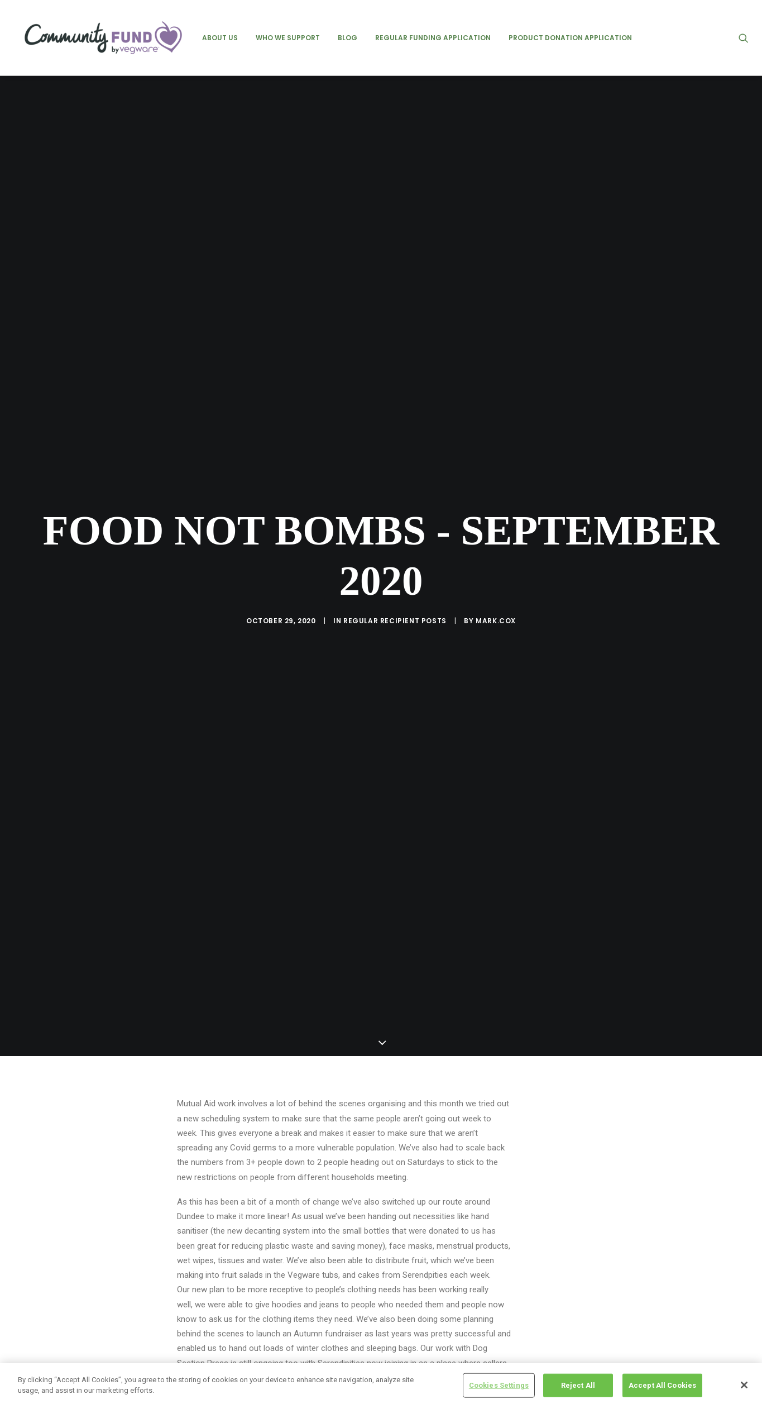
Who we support (288, 37)
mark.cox (496, 541)
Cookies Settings (499, 1387)
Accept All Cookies (662, 1387)
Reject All (578, 1387)
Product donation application (570, 37)
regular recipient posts (395, 541)
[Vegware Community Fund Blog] (103, 37)
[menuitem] (220, 37)
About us (220, 37)
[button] (749, 37)
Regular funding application (433, 37)
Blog (347, 37)
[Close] (744, 1386)
